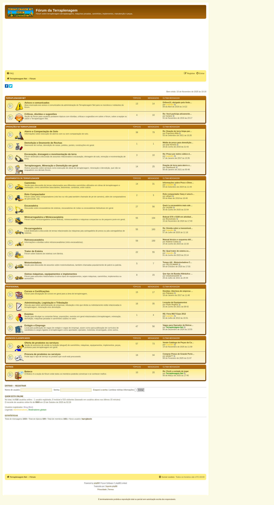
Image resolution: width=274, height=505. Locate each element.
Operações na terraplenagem (21, 127)
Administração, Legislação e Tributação (46, 302)
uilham (169, 196)
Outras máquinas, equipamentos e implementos (50, 274)
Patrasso (170, 293)
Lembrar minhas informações (123, 390)
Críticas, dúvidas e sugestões (40, 114)
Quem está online (14, 396)
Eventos (28, 314)
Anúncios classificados (18, 338)
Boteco (28, 371)
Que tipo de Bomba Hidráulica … (178, 274)
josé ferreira (171, 145)
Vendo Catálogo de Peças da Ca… (178, 342)
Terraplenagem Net (16, 98)
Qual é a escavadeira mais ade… (177, 205)
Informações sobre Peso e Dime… (178, 183)
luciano (169, 116)
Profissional (12, 287)
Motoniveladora (32, 262)
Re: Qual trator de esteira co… (176, 251)
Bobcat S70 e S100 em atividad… (178, 217)
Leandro (170, 104)
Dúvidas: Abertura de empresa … (178, 291)
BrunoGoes (171, 219)
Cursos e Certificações (36, 291)
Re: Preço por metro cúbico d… (177, 154)
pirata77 (169, 356)
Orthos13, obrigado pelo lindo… (177, 102)
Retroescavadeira (34, 239)
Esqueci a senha (100, 390)
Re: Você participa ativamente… (177, 114)
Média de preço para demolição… (178, 142)
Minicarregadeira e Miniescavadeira (43, 217)
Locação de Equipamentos (175, 302)
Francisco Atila (172, 133)
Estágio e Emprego (34, 325)
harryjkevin (87, 419)
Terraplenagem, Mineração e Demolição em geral (51, 165)
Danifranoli (170, 167)
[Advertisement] (105, 45)
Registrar (20, 386)
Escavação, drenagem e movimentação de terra (50, 154)
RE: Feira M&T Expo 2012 (174, 314)
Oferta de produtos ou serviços (41, 342)
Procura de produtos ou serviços (42, 354)
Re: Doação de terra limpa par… (177, 131)
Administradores (20, 410)
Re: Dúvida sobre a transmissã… (178, 228)
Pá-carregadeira (33, 228)
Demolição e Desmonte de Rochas (43, 142)
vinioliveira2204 (172, 276)
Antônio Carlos (172, 242)
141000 (169, 207)
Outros (9, 367)
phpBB (96, 483)
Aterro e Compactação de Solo (41, 131)
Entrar (9, 386)
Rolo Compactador (34, 194)
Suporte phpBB (111, 486)
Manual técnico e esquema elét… (178, 239)
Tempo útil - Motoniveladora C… (177, 262)
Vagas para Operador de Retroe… (178, 325)
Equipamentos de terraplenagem (22, 178)
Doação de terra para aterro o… (177, 165)
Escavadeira (31, 205)
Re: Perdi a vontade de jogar (176, 371)
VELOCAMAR (172, 264)
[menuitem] (10, 73)
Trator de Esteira (33, 251)
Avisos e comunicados (36, 102)
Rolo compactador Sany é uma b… (178, 194)
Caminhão (30, 183)
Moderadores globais (37, 410)
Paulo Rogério (172, 304)
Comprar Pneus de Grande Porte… (178, 354)
